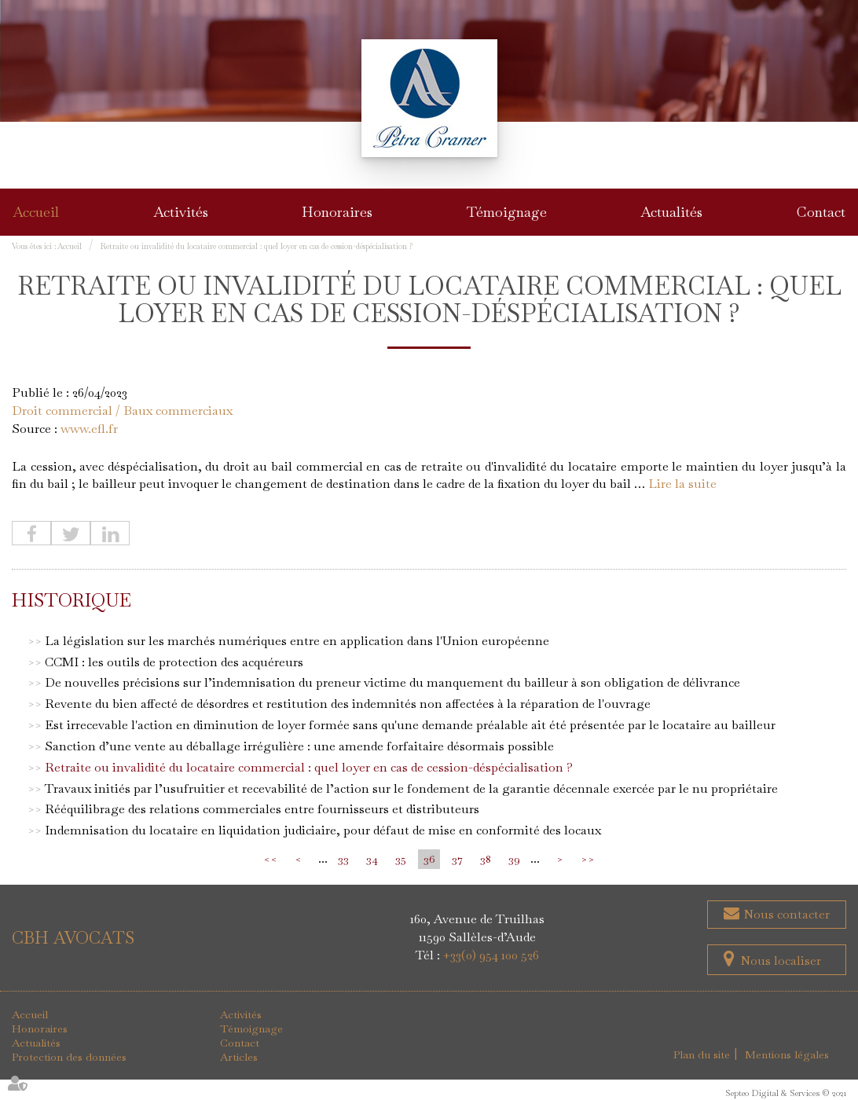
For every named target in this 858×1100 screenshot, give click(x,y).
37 (457, 859)
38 (485, 859)
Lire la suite (682, 483)
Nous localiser (780, 960)
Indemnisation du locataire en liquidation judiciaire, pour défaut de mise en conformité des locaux (323, 830)
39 (514, 859)
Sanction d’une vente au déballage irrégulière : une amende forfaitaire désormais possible (299, 746)
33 (343, 859)
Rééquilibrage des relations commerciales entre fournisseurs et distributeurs (262, 809)
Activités (180, 212)
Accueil (36, 212)
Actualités (671, 212)
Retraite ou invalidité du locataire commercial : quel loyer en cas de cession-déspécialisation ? (256, 246)
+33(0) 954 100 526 (491, 955)
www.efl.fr (89, 428)
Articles (239, 1057)
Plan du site (701, 1054)
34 (372, 859)
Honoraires (337, 212)
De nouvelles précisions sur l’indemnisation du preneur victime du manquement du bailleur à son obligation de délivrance (392, 682)
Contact (821, 212)
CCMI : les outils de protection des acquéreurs (174, 662)
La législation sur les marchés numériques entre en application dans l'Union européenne (297, 640)
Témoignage (507, 212)
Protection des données (69, 1057)
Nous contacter (785, 914)
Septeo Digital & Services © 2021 (785, 1092)
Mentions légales (787, 1054)
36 (429, 859)
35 (400, 859)
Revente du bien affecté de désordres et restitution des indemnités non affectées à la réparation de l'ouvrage (348, 703)
